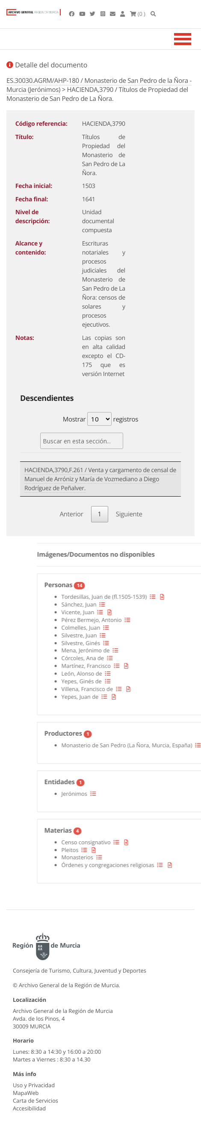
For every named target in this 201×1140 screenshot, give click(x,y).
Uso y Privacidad (34, 1085)
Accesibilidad (29, 1108)
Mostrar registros (100, 419)
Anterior (71, 514)
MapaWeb (25, 1093)
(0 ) (137, 14)
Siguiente (129, 514)
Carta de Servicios (35, 1100)
